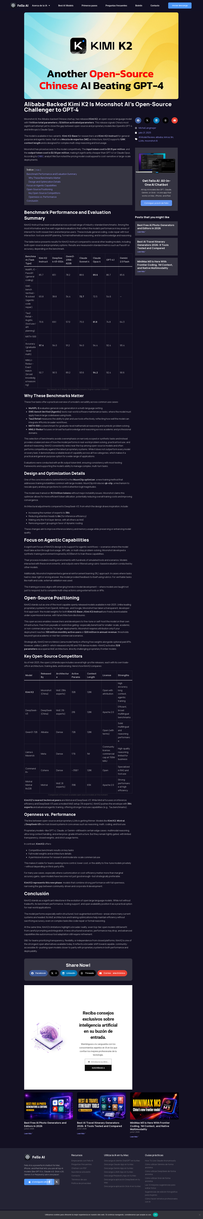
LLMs (141, 140)
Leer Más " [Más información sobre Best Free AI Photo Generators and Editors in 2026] (141, 232)
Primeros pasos (89, 5)
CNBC (41, 156)
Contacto (155, 5)
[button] (180, 5)
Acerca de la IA (41, 5)
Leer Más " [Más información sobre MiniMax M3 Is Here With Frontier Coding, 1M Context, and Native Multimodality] (141, 271)
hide (38, 170)
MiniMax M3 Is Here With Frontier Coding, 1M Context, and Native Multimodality (155, 265)
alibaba (159, 137)
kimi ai (167, 137)
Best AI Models (65, 5)
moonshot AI (151, 140)
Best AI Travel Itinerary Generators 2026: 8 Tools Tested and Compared (153, 245)
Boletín (138, 5)
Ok (155, 1215)
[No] (199, 1214)
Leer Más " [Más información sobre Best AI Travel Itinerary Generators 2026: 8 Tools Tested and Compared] (141, 252)
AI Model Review (147, 137)
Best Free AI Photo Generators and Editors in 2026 (155, 226)
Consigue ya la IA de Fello (156, 203)
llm (172, 137)
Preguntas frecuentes (116, 5)
